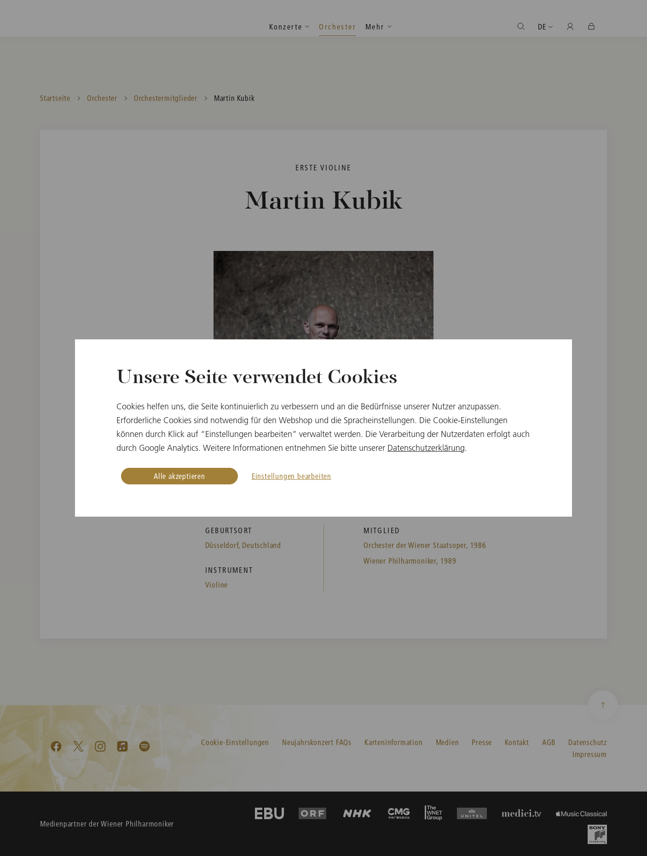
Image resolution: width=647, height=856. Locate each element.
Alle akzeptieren (179, 476)
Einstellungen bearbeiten (291, 476)
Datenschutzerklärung (426, 448)
